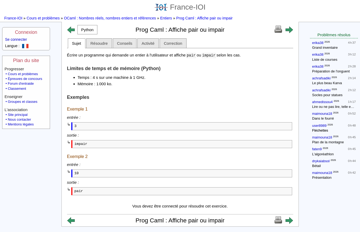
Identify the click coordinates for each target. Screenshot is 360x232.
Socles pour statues (327, 95)
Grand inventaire (325, 48)
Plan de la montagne (328, 142)
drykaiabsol (321, 161)
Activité (148, 43)
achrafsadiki (321, 78)
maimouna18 (322, 114)
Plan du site (26, 60)
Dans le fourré (323, 118)
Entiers (166, 18)
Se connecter (16, 39)
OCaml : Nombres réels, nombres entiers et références (110, 18)
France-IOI (180, 7)
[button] (87, 29)
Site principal (17, 115)
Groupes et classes (22, 102)
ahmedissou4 (322, 102)
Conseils (125, 43)
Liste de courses (324, 60)
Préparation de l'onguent (331, 71)
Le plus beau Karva (327, 83)
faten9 (317, 149)
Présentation (322, 178)
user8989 (319, 126)
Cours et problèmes (43, 18)
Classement (17, 89)
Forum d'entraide (21, 84)
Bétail (316, 166)
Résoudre (99, 43)
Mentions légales (21, 124)
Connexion (26, 32)
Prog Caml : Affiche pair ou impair (204, 18)
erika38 (318, 43)
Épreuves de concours (25, 79)
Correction (173, 43)
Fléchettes (320, 130)
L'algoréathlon (323, 154)
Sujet (76, 43)
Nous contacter (19, 119)
